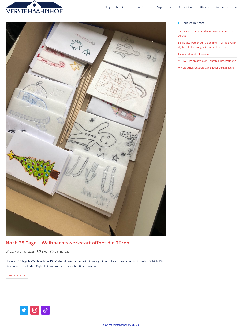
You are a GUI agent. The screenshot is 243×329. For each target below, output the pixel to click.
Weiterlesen (18, 276)
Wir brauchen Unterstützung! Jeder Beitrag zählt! (206, 67)
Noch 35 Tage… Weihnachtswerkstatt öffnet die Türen (67, 243)
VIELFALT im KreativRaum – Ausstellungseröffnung (207, 61)
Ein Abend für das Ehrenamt (194, 54)
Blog (44, 251)
